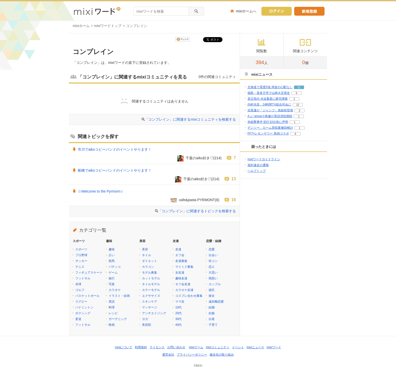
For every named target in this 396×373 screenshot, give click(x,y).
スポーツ (81, 249)
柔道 (78, 319)
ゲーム (113, 272)
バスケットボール (87, 296)
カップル (215, 284)
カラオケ (115, 290)
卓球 (78, 284)
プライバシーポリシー (192, 354)
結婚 (212, 307)
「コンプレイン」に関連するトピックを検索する (197, 211)
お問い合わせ (176, 347)
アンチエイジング (154, 313)
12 (297, 104)
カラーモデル (151, 290)
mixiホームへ (246, 11)
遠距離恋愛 (216, 301)
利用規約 (141, 347)
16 (233, 199)
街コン (213, 261)
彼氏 (212, 290)
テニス (79, 267)
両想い (213, 278)
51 (299, 87)
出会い (213, 255)
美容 (145, 249)
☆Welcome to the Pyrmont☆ (100, 191)
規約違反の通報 (258, 165)
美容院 (146, 325)
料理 (112, 307)
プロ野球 (81, 255)
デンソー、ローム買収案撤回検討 (270, 127)
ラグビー (81, 301)
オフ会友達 (182, 284)
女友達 (179, 272)
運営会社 (168, 354)
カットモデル (151, 278)
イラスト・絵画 (119, 296)
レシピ (113, 313)
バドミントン (84, 307)
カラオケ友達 (184, 290)
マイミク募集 (184, 267)
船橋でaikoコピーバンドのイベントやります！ (115, 170)
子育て (213, 325)
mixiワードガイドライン (263, 159)
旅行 (112, 278)
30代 (178, 319)
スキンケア (149, 301)
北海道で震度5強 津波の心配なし (269, 87)
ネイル (146, 255)
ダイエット (149, 261)
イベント (238, 347)
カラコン (148, 267)
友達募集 (181, 261)
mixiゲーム (196, 347)
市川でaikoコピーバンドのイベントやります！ (115, 149)
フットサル (82, 278)
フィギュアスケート (89, 272)
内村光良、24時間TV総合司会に (269, 104)
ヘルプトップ (256, 171)
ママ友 (179, 301)
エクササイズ (151, 296)
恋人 (212, 267)
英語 (112, 301)
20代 (178, 313)
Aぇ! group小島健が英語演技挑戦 (269, 116)
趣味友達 (181, 278)
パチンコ (115, 267)
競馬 (112, 261)
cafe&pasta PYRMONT (197, 200)
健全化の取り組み (222, 354)
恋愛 (212, 249)
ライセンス (157, 347)
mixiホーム (81, 26)
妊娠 (212, 313)
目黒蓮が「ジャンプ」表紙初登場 (270, 110)
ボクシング (82, 313)
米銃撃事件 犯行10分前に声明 (267, 122)
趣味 (112, 249)
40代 (178, 325)
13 (233, 178)
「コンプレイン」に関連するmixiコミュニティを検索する (190, 119)
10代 (178, 307)
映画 (112, 325)
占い (112, 255)
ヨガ (145, 319)
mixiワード (274, 347)
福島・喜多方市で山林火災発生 (268, 93)
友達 (178, 249)
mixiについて (123, 347)
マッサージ (149, 307)
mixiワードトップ (108, 26)
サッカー (81, 261)
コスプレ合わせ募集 (189, 296)
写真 (112, 284)
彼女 (212, 296)
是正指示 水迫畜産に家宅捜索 (267, 98)
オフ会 (179, 255)
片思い (213, 272)
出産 (212, 319)
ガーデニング (118, 319)
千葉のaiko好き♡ (199, 158)
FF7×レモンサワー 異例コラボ (268, 133)
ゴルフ (79, 290)
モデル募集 (149, 272)
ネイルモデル (151, 284)
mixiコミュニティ (217, 347)
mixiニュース (255, 347)
